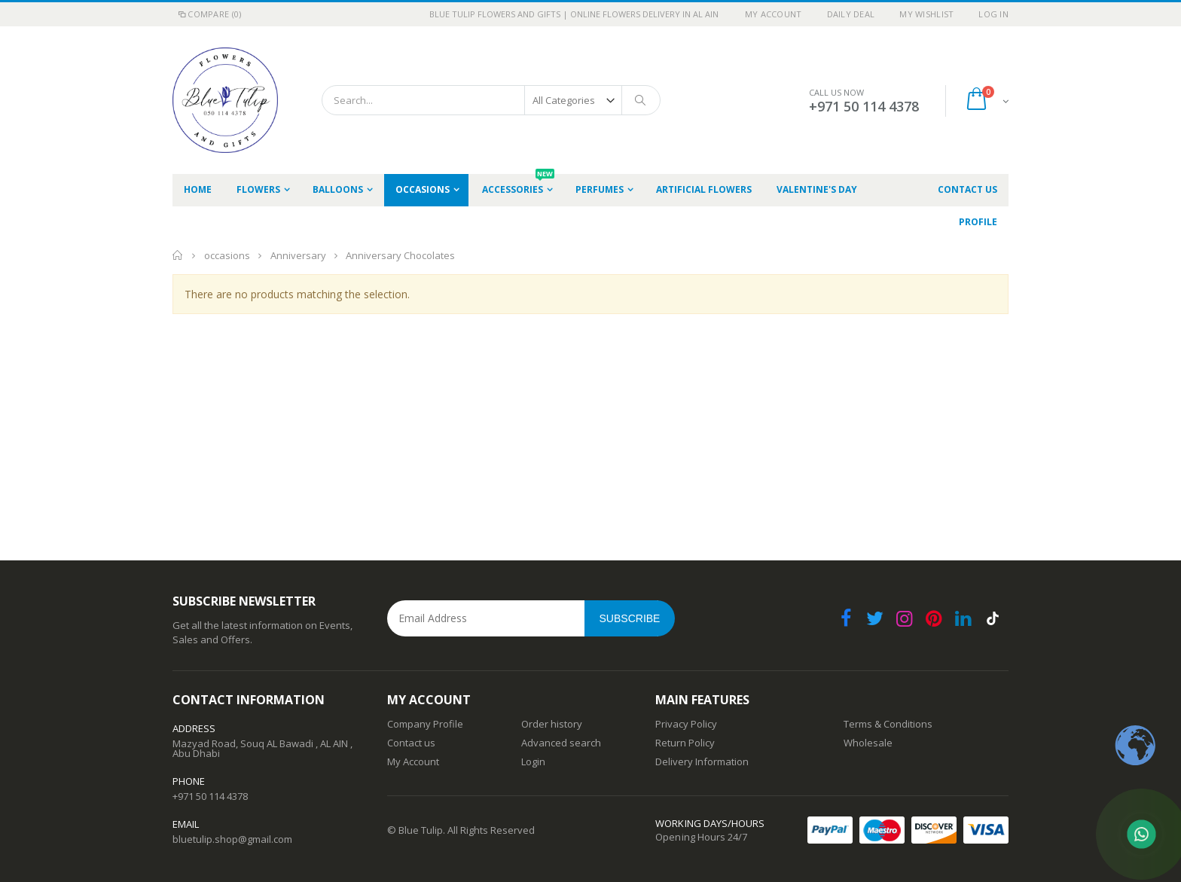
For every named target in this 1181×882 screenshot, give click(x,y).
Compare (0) (208, 14)
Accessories (518, 185)
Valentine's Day (817, 189)
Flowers (258, 189)
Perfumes (599, 189)
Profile (978, 221)
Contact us (411, 742)
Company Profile (425, 724)
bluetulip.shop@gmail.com (232, 839)
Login (533, 761)
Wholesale (868, 742)
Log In (993, 14)
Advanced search (561, 742)
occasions (422, 189)
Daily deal (851, 14)
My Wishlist (926, 14)
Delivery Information (702, 761)
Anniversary (299, 255)
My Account (773, 14)
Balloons (338, 189)
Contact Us (967, 189)
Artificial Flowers (704, 189)
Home (178, 255)
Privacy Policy (686, 724)
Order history (551, 724)
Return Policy (685, 742)
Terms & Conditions (888, 724)
